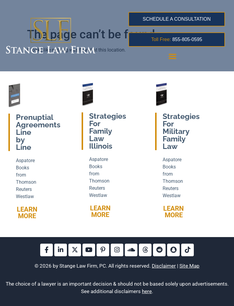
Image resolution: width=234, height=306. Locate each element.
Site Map (189, 266)
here (147, 291)
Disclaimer (164, 266)
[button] (172, 56)
